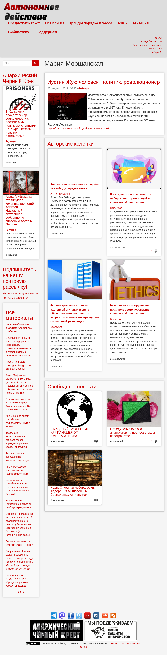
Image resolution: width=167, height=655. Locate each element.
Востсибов (116, 207)
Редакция (83, 88)
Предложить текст (24, 23)
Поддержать (47, 32)
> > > (21, 592)
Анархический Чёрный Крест (20, 78)
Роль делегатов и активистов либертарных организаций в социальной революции (130, 198)
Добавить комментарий (95, 128)
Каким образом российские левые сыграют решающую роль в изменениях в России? (17, 487)
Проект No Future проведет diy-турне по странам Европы (18, 365)
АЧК (122, 23)
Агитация (140, 23)
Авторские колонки (70, 144)
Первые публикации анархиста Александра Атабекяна (19, 328)
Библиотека (19, 32)
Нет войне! (54, 23)
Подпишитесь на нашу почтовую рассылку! (19, 278)
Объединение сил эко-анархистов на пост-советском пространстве (132, 432)
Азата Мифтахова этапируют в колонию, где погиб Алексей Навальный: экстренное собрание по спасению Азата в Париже (20, 210)
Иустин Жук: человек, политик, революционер (103, 82)
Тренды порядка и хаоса (90, 23)
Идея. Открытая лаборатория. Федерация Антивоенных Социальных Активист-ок (72, 491)
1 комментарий (71, 128)
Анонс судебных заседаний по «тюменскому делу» (17, 457)
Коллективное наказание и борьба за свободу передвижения (19, 504)
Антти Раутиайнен (60, 193)
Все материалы (19, 315)
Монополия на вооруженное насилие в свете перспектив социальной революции (130, 309)
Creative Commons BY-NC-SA (124, 643)
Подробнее (53, 128)
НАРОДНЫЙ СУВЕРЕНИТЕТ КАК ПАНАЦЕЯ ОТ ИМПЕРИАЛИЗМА (71, 432)
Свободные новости (71, 386)
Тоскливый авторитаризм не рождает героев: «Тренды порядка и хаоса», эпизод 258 (17, 439)
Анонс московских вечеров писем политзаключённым (17, 470)
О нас (83, 646)
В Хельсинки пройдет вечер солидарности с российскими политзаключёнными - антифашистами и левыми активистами (21, 124)
